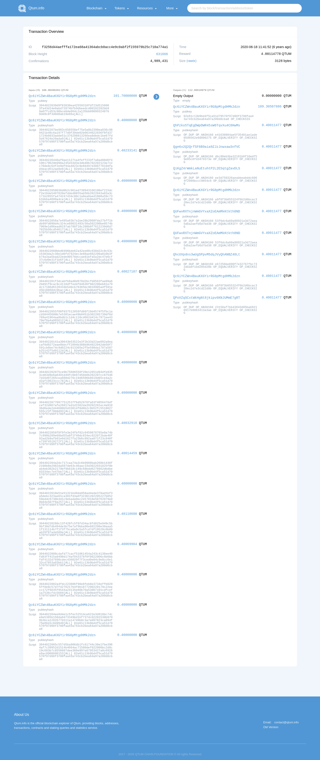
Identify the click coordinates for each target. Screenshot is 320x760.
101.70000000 (125, 95)
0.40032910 (127, 420)
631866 (162, 53)
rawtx (191, 60)
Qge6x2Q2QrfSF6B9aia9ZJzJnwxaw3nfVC (206, 145)
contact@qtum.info (286, 717)
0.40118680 (127, 510)
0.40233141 (127, 149)
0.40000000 (127, 119)
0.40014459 (127, 450)
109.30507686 (270, 106)
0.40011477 (271, 124)
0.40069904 (127, 540)
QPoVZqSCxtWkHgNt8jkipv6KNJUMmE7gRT (206, 295)
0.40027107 (127, 270)
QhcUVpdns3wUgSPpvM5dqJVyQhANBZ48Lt (206, 252)
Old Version (270, 722)
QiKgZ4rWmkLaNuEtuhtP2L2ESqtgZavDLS (206, 167)
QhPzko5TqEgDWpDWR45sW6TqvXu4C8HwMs (206, 124)
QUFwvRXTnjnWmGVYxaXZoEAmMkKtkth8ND (206, 209)
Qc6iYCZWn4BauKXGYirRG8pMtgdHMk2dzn (62, 95)
